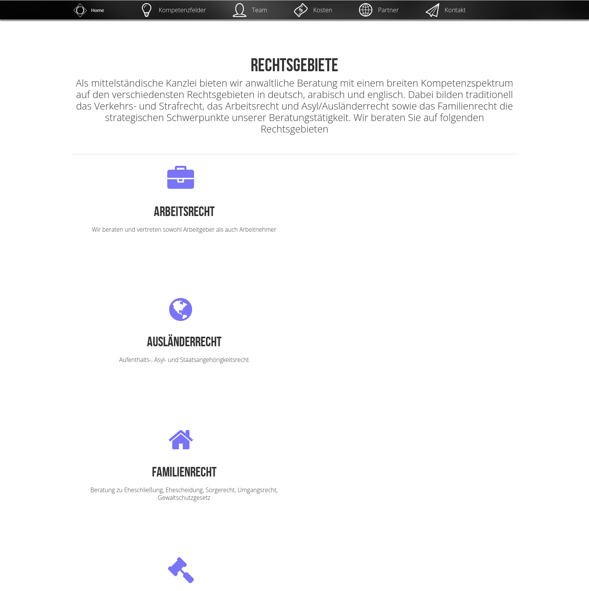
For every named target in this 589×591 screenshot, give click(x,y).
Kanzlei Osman (108, 583)
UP (572, 546)
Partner (379, 10)
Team (250, 10)
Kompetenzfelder (173, 10)
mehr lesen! (145, 252)
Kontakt (446, 10)
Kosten (313, 10)
